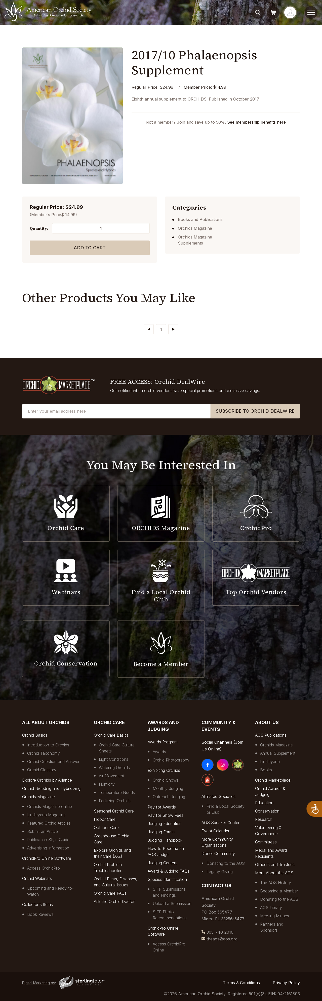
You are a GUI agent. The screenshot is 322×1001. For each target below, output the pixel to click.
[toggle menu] (311, 12)
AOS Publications (271, 735)
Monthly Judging (168, 788)
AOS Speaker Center (220, 822)
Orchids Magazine (195, 228)
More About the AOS (274, 872)
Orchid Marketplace (273, 780)
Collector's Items (37, 904)
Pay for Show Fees (165, 815)
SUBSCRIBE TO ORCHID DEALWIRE (255, 411)
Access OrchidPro (43, 868)
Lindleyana (270, 761)
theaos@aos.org (222, 938)
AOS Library (271, 907)
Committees (266, 841)
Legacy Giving (220, 871)
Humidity (107, 784)
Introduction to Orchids (48, 744)
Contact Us (216, 885)
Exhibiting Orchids (164, 770)
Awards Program (163, 741)
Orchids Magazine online (49, 806)
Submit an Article (42, 831)
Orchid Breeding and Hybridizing (51, 788)
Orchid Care (109, 722)
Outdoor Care (106, 827)
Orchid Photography (171, 759)
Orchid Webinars (37, 878)
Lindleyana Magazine (46, 814)
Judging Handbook (165, 840)
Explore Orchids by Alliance (47, 780)
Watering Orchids (114, 767)
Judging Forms (161, 831)
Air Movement (111, 775)
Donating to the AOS (226, 863)
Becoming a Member (279, 890)
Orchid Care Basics (111, 735)
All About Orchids (45, 722)
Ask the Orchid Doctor (114, 901)
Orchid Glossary (41, 769)
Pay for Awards (162, 806)
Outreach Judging (169, 796)
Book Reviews (40, 914)
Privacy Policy (286, 982)
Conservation (267, 811)
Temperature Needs (117, 792)
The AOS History (275, 882)
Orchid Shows (166, 780)
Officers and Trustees (275, 864)
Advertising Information (48, 847)
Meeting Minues (274, 915)
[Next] (173, 329)
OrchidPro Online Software (46, 858)
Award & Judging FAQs (168, 871)
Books (266, 769)
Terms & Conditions (241, 982)
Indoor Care (104, 819)
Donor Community (218, 853)
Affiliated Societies (218, 796)
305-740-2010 (219, 932)
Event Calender (215, 830)
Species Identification (167, 879)
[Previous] (149, 329)
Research (263, 819)
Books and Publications (200, 219)
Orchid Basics (34, 735)
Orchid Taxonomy (43, 753)
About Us (267, 722)
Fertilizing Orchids (115, 800)
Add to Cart (90, 247)
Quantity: (39, 228)
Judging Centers (162, 862)
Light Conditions (113, 759)
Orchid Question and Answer (53, 761)
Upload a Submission (172, 903)
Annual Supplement (277, 753)
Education (264, 802)
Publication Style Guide (48, 839)
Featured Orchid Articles (49, 823)
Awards (159, 751)
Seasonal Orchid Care (114, 811)
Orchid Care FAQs (110, 893)
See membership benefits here (256, 122)
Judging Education (165, 823)
